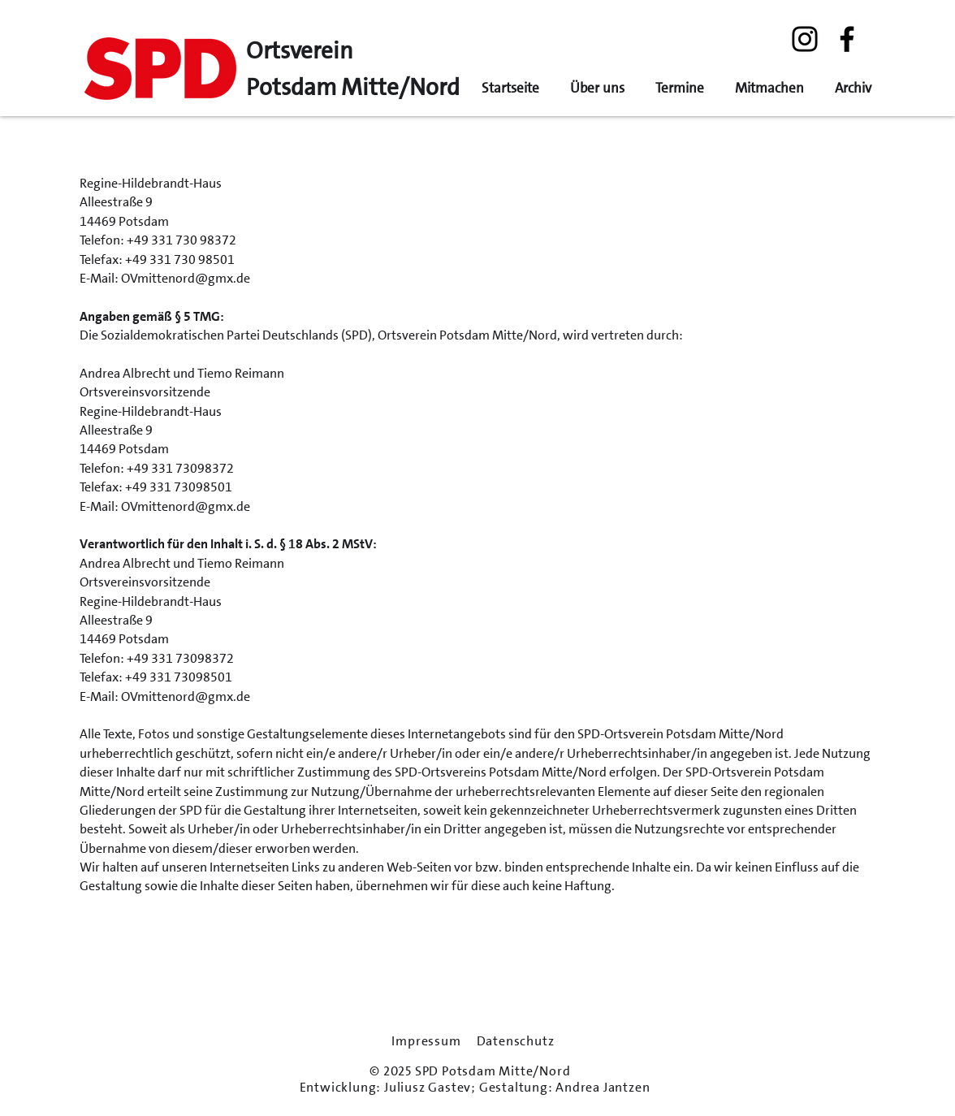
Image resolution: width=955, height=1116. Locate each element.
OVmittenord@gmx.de (185, 278)
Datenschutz (516, 1041)
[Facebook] (847, 39)
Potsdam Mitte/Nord (353, 87)
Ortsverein (299, 51)
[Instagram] (805, 39)
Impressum (425, 1041)
